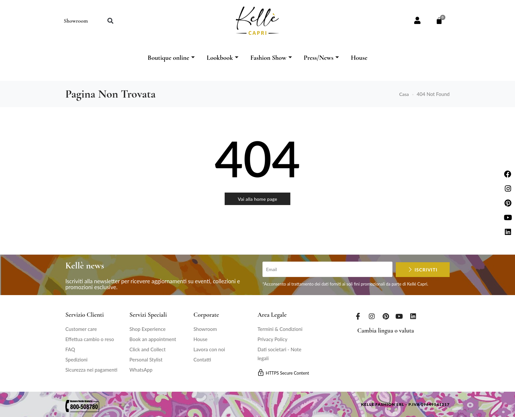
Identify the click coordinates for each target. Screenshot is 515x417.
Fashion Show (271, 58)
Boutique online (171, 58)
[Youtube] (399, 316)
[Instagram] (372, 316)
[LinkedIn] (413, 316)
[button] (110, 20)
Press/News (321, 58)
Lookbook (222, 58)
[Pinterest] (386, 316)
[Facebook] (358, 316)
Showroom (76, 20)
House (359, 58)
